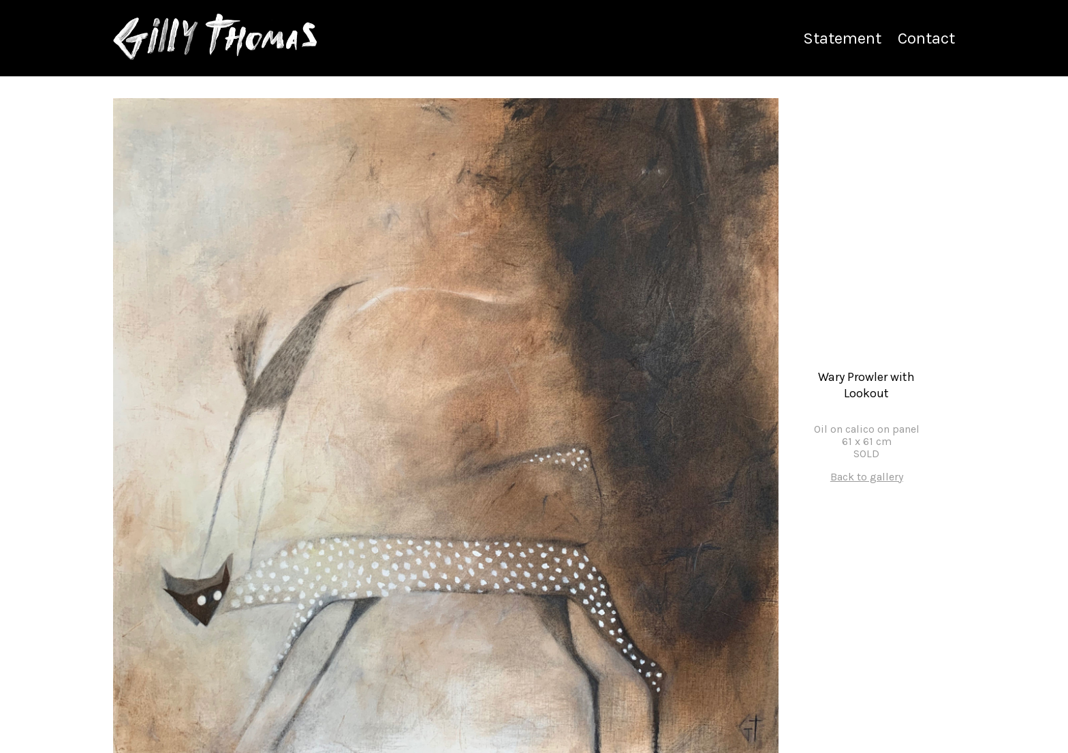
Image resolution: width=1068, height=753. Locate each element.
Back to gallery (866, 477)
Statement (842, 38)
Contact (926, 38)
